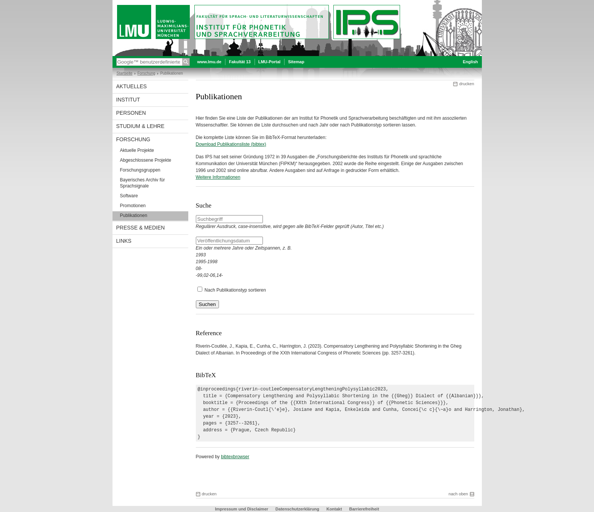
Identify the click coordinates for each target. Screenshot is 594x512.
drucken (466, 83)
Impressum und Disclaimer (241, 509)
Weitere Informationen (218, 177)
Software (129, 195)
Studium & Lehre (140, 126)
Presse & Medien (140, 228)
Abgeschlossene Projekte (145, 160)
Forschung (146, 73)
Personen (131, 113)
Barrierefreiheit (364, 509)
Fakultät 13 (239, 61)
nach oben (458, 494)
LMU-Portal (269, 61)
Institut (128, 100)
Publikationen (133, 215)
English (470, 61)
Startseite (125, 73)
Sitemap (296, 61)
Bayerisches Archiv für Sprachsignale (142, 183)
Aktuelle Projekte (137, 150)
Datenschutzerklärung (297, 509)
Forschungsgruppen (140, 170)
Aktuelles (131, 86)
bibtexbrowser (235, 456)
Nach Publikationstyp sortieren (235, 290)
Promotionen (133, 205)
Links (123, 241)
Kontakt (334, 509)
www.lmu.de (209, 61)
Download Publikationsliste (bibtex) (231, 144)
